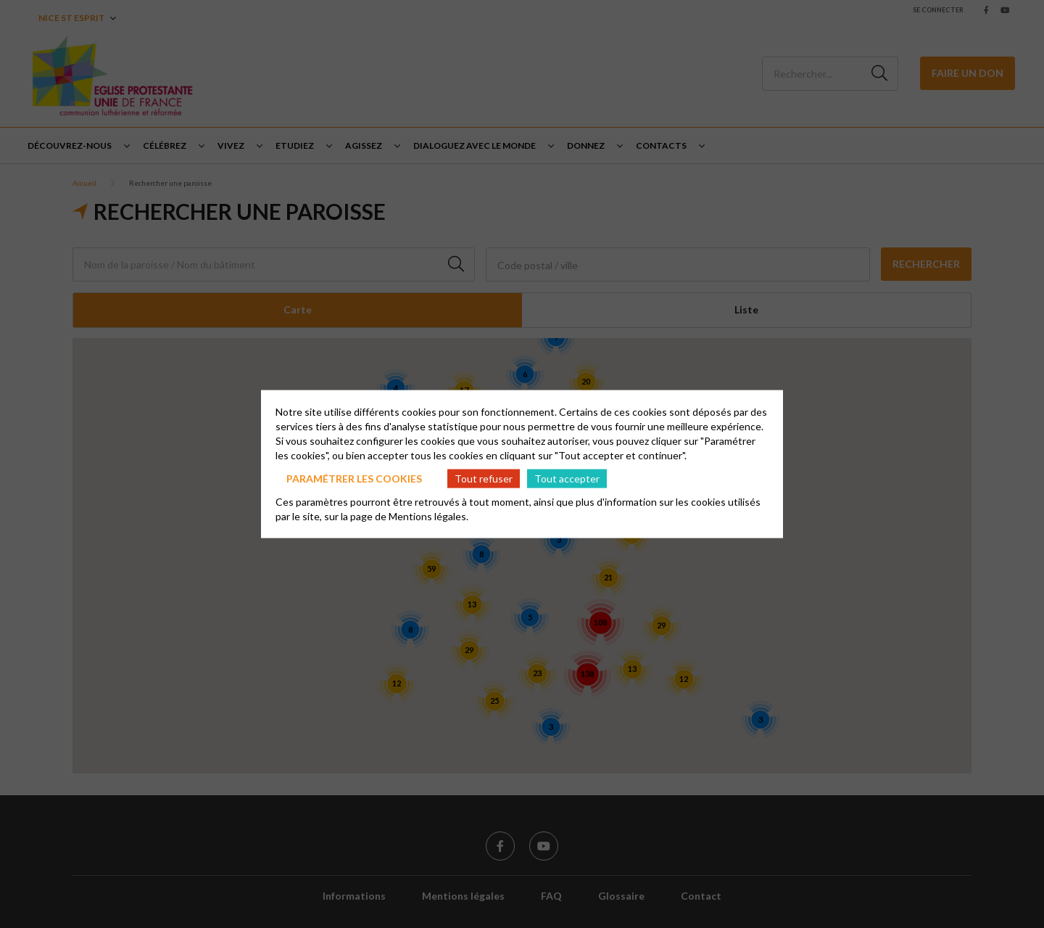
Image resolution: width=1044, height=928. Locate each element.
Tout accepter (567, 478)
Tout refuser (484, 478)
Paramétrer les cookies (354, 478)
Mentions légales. (428, 516)
